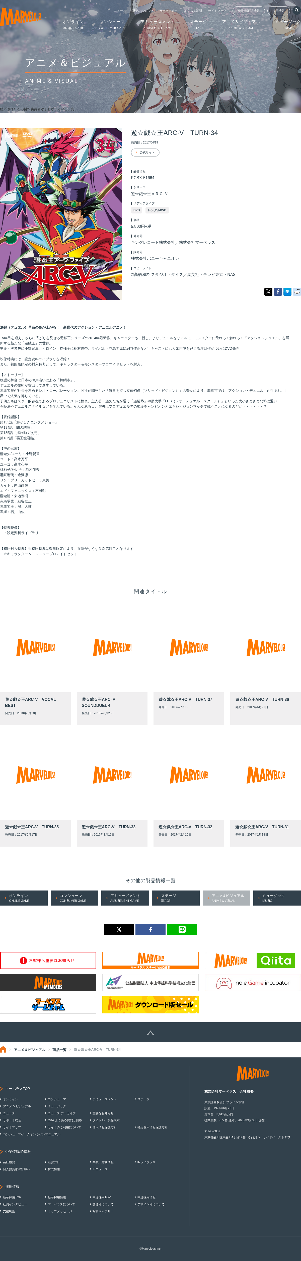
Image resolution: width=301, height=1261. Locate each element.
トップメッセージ (60, 1211)
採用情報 (279, 11)
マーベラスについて (61, 1204)
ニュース (120, 11)
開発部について (103, 1204)
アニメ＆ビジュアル (29, 1050)
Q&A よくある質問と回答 (65, 1120)
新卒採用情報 (57, 1197)
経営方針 (54, 1162)
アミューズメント (105, 1099)
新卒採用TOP (12, 1197)
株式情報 (54, 1169)
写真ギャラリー (103, 1211)
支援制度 (9, 1211)
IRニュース (100, 1169)
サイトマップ (217, 11)
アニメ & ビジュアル (17, 1106)
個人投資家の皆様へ (16, 1169)
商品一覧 (59, 1050)
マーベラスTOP (17, 1089)
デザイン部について (151, 1204)
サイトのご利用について (64, 1127)
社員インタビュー (15, 1204)
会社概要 (9, 1162)
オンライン (10, 1099)
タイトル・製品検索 (106, 1120)
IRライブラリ (146, 1162)
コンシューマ (57, 1099)
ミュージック (57, 1106)
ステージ (143, 1099)
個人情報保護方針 (105, 1127)
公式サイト (147, 152)
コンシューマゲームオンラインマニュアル (31, 1134)
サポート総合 (169, 11)
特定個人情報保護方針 (152, 1127)
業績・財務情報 (103, 1162)
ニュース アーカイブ (62, 1113)
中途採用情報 (146, 1197)
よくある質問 (193, 11)
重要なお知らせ (142, 11)
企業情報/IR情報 (249, 11)
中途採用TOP (102, 1197)
